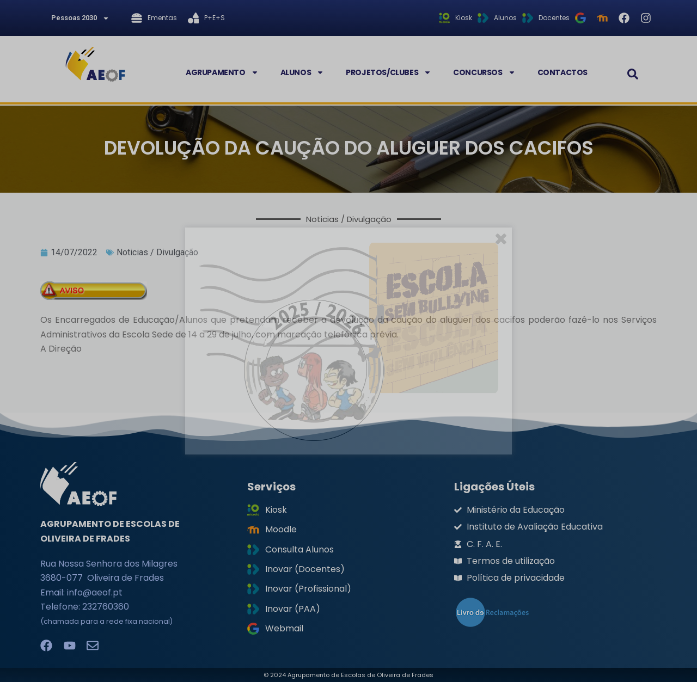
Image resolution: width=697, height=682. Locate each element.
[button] (633, 74)
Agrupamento (222, 72)
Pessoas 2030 (80, 18)
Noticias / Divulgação (157, 252)
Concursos (484, 72)
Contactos (562, 72)
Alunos (302, 72)
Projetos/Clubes (388, 72)
